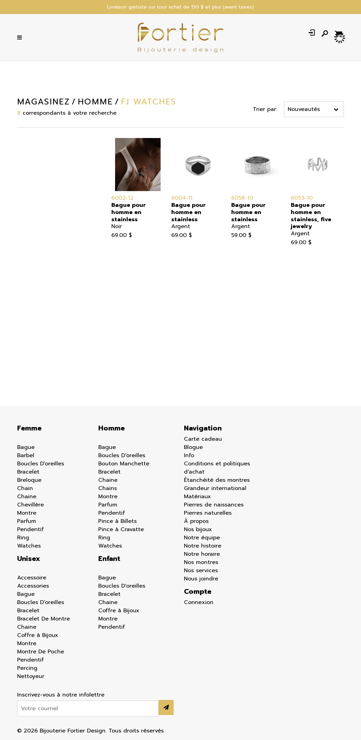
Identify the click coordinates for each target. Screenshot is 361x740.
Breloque (29, 480)
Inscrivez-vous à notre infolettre (60, 695)
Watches (29, 546)
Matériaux (197, 496)
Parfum (26, 521)
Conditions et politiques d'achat (217, 468)
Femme (13, 156)
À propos (196, 521)
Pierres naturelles (208, 513)
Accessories (33, 586)
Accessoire (31, 578)
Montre (26, 513)
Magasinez (43, 101)
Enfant (13, 176)
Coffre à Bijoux (37, 635)
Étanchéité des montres (217, 480)
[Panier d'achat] (339, 33)
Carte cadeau (203, 439)
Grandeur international (215, 488)
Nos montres (201, 562)
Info (189, 455)
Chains (107, 488)
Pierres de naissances (214, 505)
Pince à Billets (117, 521)
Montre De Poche (40, 652)
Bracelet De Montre (43, 619)
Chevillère (30, 505)
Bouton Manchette (123, 464)
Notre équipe (202, 538)
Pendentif (30, 529)
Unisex (28, 558)
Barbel (25, 455)
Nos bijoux (198, 529)
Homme (14, 166)
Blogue (193, 447)
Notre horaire (202, 554)
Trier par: (265, 109)
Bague (26, 447)
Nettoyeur (30, 676)
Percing (27, 668)
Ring (23, 538)
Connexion (198, 602)
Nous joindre (201, 579)
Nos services (201, 570)
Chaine (26, 496)
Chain (25, 488)
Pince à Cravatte (121, 529)
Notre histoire (202, 546)
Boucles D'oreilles (40, 464)
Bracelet (28, 472)
